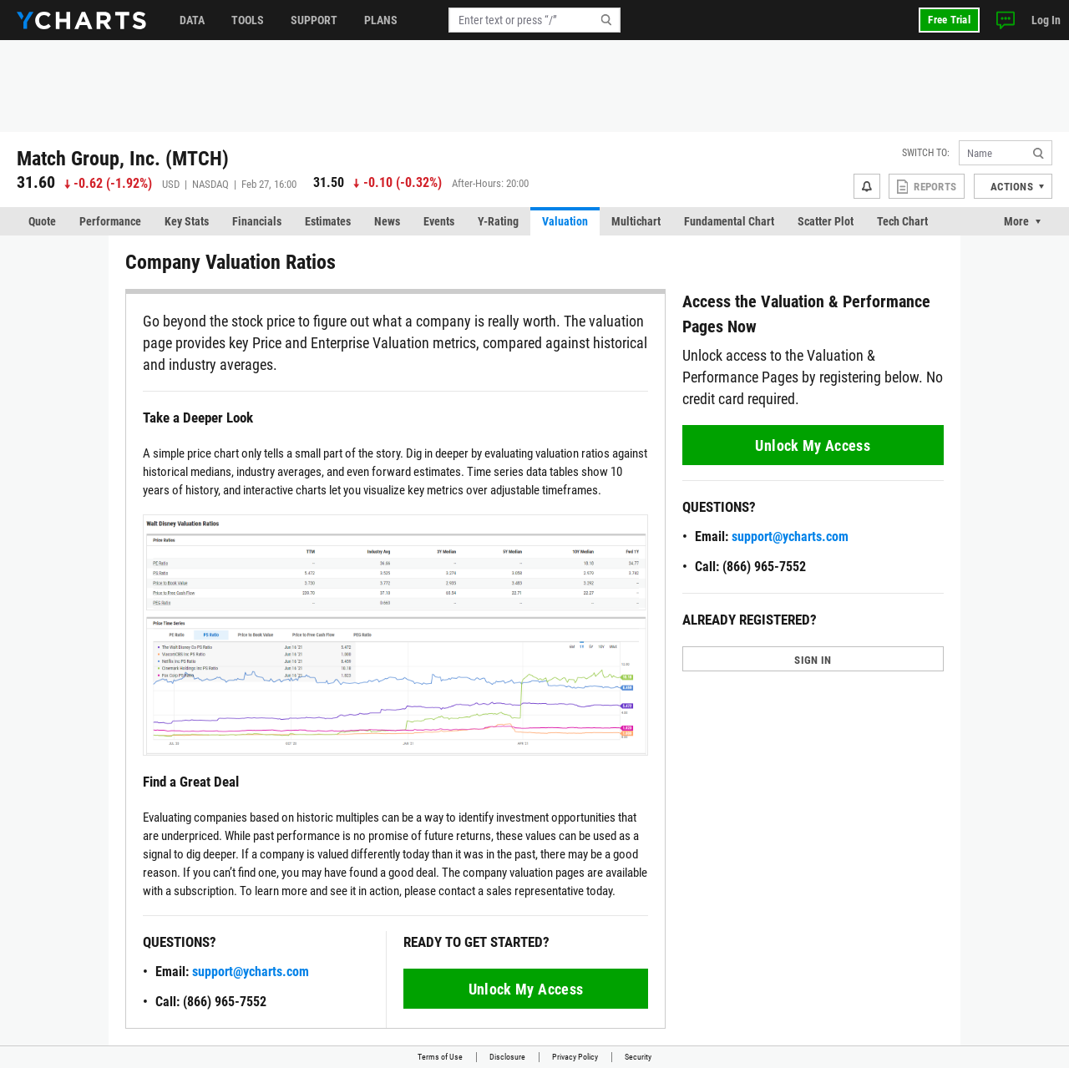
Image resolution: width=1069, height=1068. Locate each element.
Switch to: (926, 153)
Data (192, 20)
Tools (247, 20)
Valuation (565, 221)
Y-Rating (498, 221)
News (387, 221)
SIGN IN (812, 660)
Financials (256, 221)
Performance (110, 221)
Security (638, 1056)
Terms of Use (440, 1056)
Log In (1046, 20)
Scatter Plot (826, 221)
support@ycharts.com (250, 971)
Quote (42, 221)
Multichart (636, 221)
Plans (381, 20)
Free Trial (949, 19)
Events (438, 221)
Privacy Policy (575, 1056)
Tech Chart (902, 221)
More (1016, 221)
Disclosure (507, 1056)
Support (314, 20)
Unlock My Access (526, 989)
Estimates (328, 221)
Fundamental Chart (729, 221)
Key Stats (187, 221)
